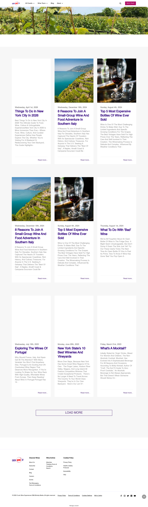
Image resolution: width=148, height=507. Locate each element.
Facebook (121, 496)
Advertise (49, 462)
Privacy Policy (67, 462)
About (60, 3)
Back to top (144, 497)
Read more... (43, 160)
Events (31, 479)
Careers (31, 476)
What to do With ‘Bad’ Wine (115, 232)
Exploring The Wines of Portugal (31, 350)
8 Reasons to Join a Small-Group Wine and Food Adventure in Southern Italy (73, 117)
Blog (52, 3)
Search (120, 3)
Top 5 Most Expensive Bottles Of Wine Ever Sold (115, 115)
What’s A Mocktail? (113, 348)
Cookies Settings (87, 495)
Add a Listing (98, 495)
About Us (32, 462)
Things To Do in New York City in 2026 (29, 113)
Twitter (128, 496)
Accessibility (67, 471)
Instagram (124, 496)
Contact (31, 469)
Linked (131, 496)
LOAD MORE (74, 412)
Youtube (135, 496)
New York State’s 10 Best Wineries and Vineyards (71, 352)
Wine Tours (43, 3)
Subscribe (32, 466)
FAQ (64, 474)
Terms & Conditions (74, 495)
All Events (30, 3)
